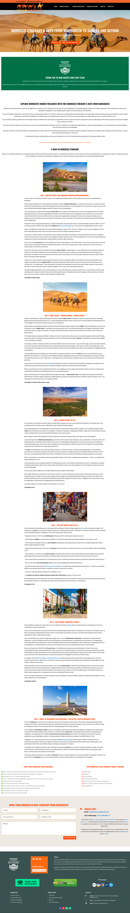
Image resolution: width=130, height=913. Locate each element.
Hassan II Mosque (67, 739)
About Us (51, 900)
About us (102, 6)
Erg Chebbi (50, 363)
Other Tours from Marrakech (70, 42)
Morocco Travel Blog (16, 902)
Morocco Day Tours (92, 6)
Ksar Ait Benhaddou (66, 226)
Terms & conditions (54, 902)
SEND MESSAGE (68, 837)
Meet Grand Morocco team (56, 897)
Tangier (107, 833)
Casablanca (123, 831)
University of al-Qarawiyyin (53, 566)
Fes (83, 528)
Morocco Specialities (79, 6)
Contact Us (52, 895)
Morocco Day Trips (16, 897)
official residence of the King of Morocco (47, 658)
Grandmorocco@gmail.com (99, 812)
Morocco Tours (64, 6)
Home (55, 6)
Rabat (69, 625)
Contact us (111, 6)
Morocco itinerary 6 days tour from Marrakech (103, 819)
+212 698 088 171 (104, 815)
